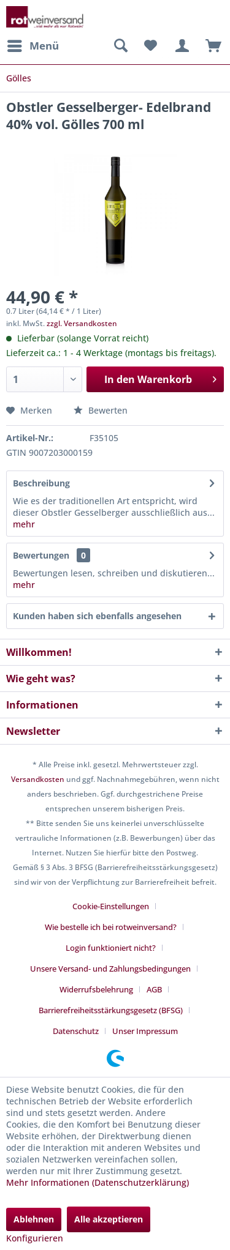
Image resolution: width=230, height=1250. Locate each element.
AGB (154, 989)
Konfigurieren (34, 1238)
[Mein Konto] (180, 46)
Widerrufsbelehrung (96, 989)
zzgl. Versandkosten (82, 323)
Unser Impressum (145, 1030)
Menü (33, 44)
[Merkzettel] (150, 46)
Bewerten (101, 410)
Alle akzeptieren (108, 1219)
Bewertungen (41, 555)
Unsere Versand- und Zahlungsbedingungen (110, 968)
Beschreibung (41, 483)
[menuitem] (32, 46)
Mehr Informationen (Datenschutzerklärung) (97, 1182)
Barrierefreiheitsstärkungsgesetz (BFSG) (111, 1010)
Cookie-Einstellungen (110, 906)
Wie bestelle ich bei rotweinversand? (111, 926)
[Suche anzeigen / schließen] (120, 46)
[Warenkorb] (210, 46)
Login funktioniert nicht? (111, 947)
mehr (24, 524)
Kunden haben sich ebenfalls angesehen (97, 616)
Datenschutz (76, 1030)
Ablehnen (33, 1219)
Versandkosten (37, 779)
